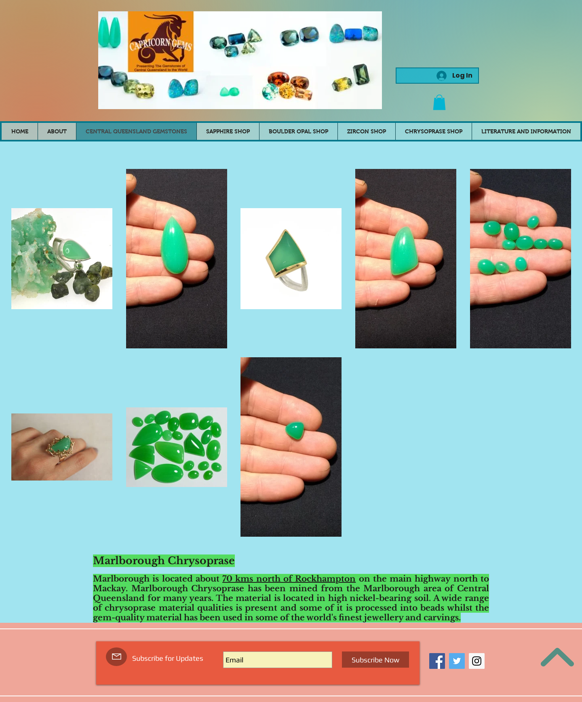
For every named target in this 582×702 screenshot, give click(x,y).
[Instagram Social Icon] (477, 661)
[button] (439, 102)
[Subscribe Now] (375, 659)
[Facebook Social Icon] (437, 661)
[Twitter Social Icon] (457, 661)
